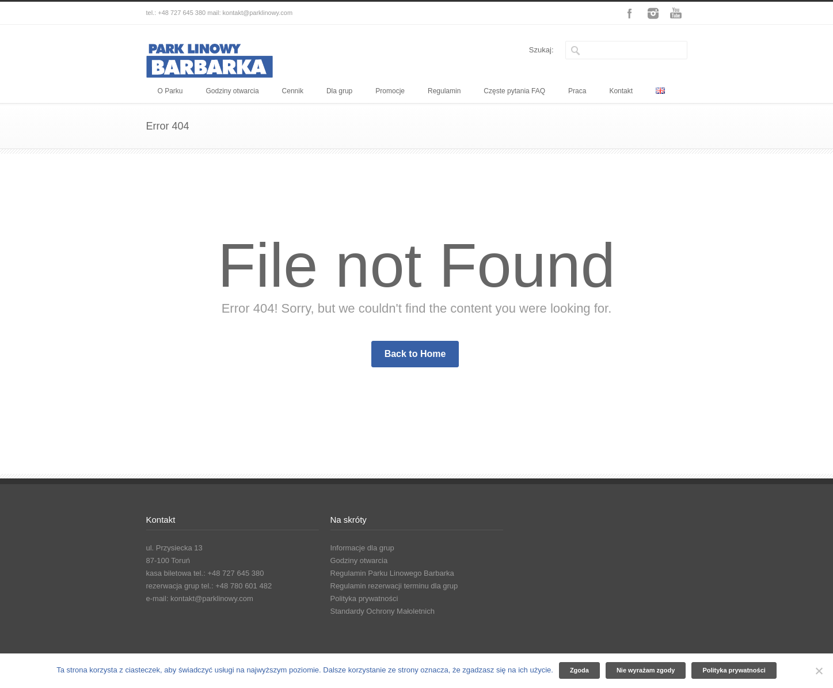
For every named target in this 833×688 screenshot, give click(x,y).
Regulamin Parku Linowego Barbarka (392, 573)
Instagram (652, 13)
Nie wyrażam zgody (646, 670)
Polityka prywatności (364, 598)
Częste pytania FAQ (514, 91)
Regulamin (444, 91)
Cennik (292, 91)
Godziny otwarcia (232, 91)
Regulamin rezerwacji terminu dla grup (394, 585)
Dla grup (339, 91)
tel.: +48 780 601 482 (236, 585)
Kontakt (621, 91)
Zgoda (579, 670)
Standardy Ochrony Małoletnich (382, 611)
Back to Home (415, 354)
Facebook (629, 13)
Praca (577, 91)
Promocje (390, 91)
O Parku (170, 91)
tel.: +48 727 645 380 (176, 12)
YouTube (675, 13)
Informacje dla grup (362, 547)
